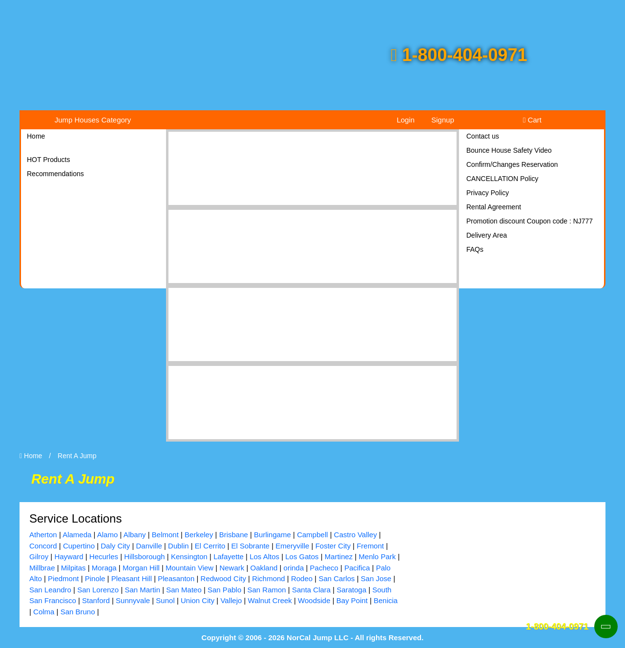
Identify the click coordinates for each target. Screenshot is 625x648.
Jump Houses (93, 120)
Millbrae (42, 568)
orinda (294, 568)
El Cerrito (210, 546)
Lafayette (228, 556)
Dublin (178, 546)
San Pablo (224, 590)
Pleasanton (176, 578)
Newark (231, 568)
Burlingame (272, 534)
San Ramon (266, 590)
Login (405, 120)
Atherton (43, 534)
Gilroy (38, 556)
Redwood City (223, 578)
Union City (197, 600)
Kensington (189, 556)
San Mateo (184, 590)
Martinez (339, 556)
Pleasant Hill (131, 578)
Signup (442, 120)
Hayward (68, 556)
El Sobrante (250, 546)
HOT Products (48, 159)
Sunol (165, 600)
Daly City (115, 546)
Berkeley (199, 534)
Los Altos (264, 556)
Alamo (107, 534)
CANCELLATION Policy (502, 178)
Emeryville (292, 546)
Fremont (370, 546)
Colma (43, 612)
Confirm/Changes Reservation (512, 164)
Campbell (312, 534)
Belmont (165, 534)
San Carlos (336, 578)
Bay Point (352, 600)
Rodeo (301, 578)
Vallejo (231, 600)
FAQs (474, 249)
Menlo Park (377, 556)
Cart (532, 120)
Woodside (314, 600)
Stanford (96, 600)
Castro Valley (355, 534)
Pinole (95, 578)
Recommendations (55, 174)
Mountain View (189, 568)
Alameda (76, 534)
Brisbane (233, 534)
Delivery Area (486, 235)
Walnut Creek (270, 600)
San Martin (142, 590)
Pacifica (357, 568)
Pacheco (324, 568)
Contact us (482, 136)
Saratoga (351, 590)
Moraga (104, 568)
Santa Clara (311, 590)
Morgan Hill (141, 568)
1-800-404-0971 (459, 55)
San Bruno (78, 612)
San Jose (376, 578)
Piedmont (63, 578)
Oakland (263, 568)
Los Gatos (301, 556)
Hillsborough (144, 556)
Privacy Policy (487, 193)
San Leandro (50, 590)
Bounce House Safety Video (509, 150)
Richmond (268, 578)
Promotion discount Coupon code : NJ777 (529, 221)
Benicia (385, 600)
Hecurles (103, 556)
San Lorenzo (98, 590)
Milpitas (73, 568)
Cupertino (79, 546)
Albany (135, 534)
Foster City (333, 546)
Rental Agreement (493, 207)
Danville (149, 546)
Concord (43, 546)
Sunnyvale (133, 600)
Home (36, 136)
